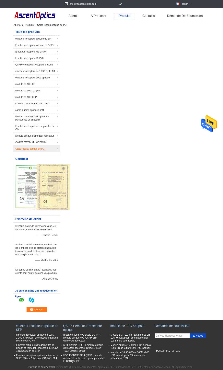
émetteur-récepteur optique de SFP (33, 38)
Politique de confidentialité (41, 367)
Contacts (148, 15)
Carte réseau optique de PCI (30, 148)
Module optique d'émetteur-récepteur (34, 135)
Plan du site (173, 351)
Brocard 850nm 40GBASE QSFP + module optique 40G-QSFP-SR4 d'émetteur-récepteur (81, 337)
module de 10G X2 (25, 84)
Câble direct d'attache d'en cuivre (32, 103)
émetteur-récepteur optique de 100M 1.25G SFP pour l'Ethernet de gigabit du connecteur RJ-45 (37, 337)
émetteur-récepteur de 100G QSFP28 (35, 71)
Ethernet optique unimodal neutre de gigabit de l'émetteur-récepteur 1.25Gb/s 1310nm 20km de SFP (37, 348)
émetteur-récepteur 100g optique (32, 77)
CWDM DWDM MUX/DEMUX (30, 142)
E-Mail (160, 351)
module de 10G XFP (26, 97)
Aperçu (73, 15)
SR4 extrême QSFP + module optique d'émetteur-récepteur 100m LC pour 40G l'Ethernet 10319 (83, 348)
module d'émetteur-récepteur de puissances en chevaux (32, 118)
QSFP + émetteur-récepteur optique (34, 64)
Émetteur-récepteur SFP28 (29, 58)
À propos (97, 15)
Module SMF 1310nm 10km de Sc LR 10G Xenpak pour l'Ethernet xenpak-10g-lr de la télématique (130, 337)
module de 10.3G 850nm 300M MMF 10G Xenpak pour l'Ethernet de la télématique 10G (130, 355)
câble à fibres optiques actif (29, 110)
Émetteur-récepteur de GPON (31, 51)
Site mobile (162, 356)
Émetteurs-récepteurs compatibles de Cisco (34, 128)
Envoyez (198, 335)
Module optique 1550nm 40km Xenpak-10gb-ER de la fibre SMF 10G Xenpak (131, 346)
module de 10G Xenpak (27, 90)
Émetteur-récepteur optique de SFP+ (34, 45)
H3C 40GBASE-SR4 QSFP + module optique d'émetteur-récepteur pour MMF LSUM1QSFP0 (84, 358)
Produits (124, 15)
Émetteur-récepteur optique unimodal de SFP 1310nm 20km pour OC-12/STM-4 (37, 357)
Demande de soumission (185, 15)
